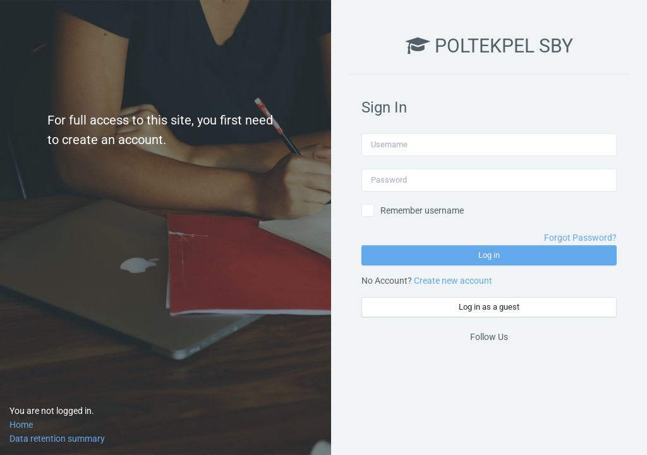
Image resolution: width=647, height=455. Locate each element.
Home (21, 425)
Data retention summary (57, 439)
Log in (489, 255)
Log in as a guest (489, 307)
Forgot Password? (580, 238)
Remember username (422, 210)
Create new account (453, 281)
